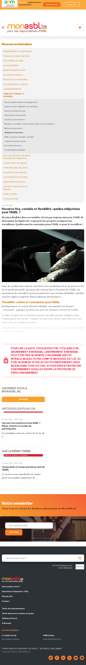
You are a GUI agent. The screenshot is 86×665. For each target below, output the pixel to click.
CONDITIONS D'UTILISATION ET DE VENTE (19, 649)
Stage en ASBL (10, 194)
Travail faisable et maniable (14, 150)
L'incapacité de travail (15, 172)
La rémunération (12, 89)
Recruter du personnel (15, 80)
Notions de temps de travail (14, 111)
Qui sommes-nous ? (11, 586)
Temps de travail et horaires (13, 95)
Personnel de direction (12, 146)
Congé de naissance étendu (15, 141)
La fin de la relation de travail (15, 188)
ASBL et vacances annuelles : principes (19, 137)
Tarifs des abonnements (13, 608)
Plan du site (7, 596)
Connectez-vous (51, 4)
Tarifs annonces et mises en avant (18, 613)
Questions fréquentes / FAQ (15, 591)
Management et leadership (17, 51)
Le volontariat (11, 65)
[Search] (43, 558)
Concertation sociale (14, 182)
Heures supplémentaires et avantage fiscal (20, 102)
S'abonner (23, 399)
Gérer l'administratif (14, 70)
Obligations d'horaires (13, 132)
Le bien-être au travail (15, 163)
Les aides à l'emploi (13, 75)
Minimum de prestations (13, 128)
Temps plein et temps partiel (15, 115)
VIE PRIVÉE (44, 649)
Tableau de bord (9, 618)
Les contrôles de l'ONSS (15, 177)
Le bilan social (11, 199)
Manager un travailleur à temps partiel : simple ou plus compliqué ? (29, 124)
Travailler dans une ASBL (16, 56)
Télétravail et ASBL (13, 61)
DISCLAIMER (55, 649)
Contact (6, 601)
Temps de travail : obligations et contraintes (21, 106)
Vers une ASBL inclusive (15, 168)
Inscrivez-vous (72, 4)
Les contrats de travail (15, 84)
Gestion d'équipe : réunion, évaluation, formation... (17, 157)
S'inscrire (13, 532)
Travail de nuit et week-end (14, 120)
